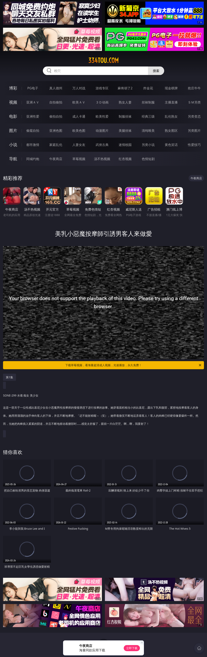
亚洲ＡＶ (32, 102)
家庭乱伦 (55, 144)
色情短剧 (148, 159)
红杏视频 (125, 159)
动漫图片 (102, 130)
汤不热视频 (102, 159)
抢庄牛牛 (194, 88)
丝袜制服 (148, 102)
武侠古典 (102, 144)
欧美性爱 (102, 116)
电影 (13, 116)
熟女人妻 (125, 102)
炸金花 (148, 88)
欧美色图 (78, 130)
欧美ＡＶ (78, 102)
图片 (13, 130)
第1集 (9, 377)
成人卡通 (78, 116)
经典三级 (148, 116)
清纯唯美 (148, 130)
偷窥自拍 (32, 130)
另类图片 (194, 130)
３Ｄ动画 (102, 102)
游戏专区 (102, 88)
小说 (13, 144)
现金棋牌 (171, 88)
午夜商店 (55, 159)
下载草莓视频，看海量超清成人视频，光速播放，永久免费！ (133, 365)
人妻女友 (78, 144)
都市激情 (32, 144)
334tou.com (103, 60)
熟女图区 (171, 130)
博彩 (13, 88)
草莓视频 (78, 159)
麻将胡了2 (125, 88)
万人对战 (78, 88)
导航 (13, 158)
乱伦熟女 (171, 116)
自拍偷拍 (55, 102)
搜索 (156, 71)
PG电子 (32, 88)
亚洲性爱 (32, 116)
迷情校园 (125, 144)
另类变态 (194, 116)
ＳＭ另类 (194, 102)
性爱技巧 (194, 144)
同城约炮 (32, 159)
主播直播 (171, 102)
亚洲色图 (55, 130)
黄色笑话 (171, 144)
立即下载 (131, 648)
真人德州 (55, 88)
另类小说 (148, 144)
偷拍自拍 (55, 116)
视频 (13, 102)
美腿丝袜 (125, 130)
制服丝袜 (125, 116)
